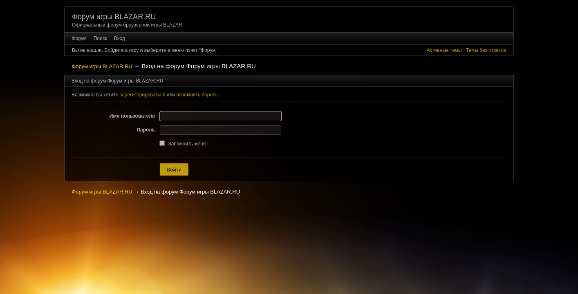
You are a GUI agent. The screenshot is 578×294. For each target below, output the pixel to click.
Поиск (100, 38)
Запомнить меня (187, 144)
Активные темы (444, 50)
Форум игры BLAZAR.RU (114, 17)
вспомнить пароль (197, 95)
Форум (79, 38)
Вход (119, 38)
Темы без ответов (486, 50)
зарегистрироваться (143, 95)
